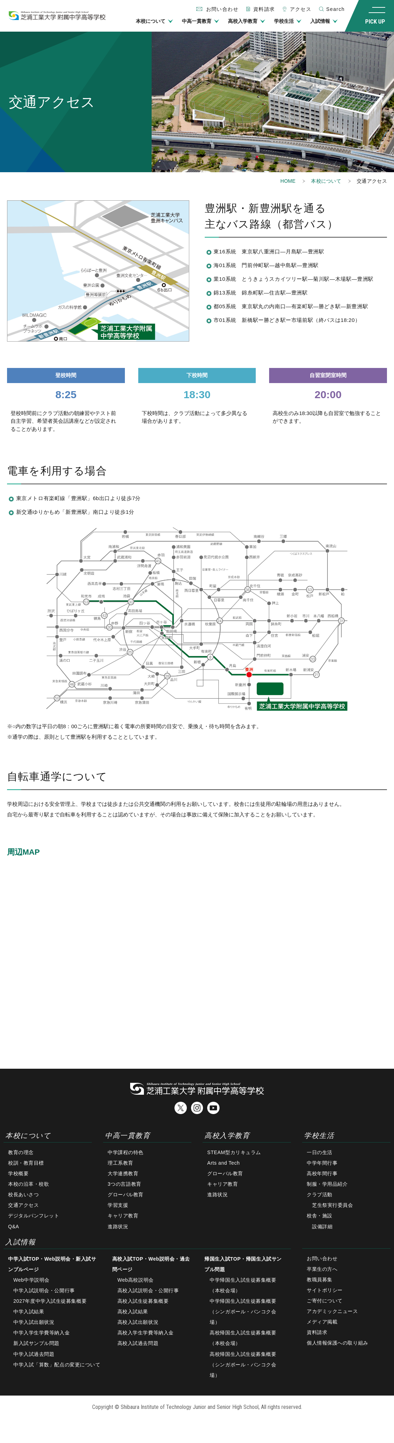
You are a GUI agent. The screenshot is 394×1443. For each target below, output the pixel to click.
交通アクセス (23, 1205)
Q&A (13, 1226)
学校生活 (284, 21)
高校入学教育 (243, 21)
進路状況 (118, 1226)
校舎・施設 (319, 1216)
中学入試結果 (28, 1311)
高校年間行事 (322, 1173)
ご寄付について (325, 1300)
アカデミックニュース (332, 1311)
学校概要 (18, 1173)
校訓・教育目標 (26, 1163)
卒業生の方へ (322, 1269)
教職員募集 (319, 1279)
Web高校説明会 (135, 1280)
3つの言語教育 (124, 1184)
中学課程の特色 (126, 1152)
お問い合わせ (322, 1258)
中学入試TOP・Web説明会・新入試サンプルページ (52, 1264)
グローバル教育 (126, 1194)
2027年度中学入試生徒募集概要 (50, 1301)
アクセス (301, 9)
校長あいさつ (23, 1194)
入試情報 (320, 21)
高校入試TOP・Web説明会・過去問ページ (151, 1264)
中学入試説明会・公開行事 (44, 1290)
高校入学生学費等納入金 (145, 1332)
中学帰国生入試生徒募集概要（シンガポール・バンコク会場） (243, 1311)
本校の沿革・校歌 (28, 1184)
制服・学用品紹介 (327, 1184)
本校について (150, 21)
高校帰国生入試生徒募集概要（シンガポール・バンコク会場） (243, 1364)
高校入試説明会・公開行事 (148, 1290)
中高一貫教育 (196, 21)
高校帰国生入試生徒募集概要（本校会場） (243, 1338)
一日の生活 (319, 1152)
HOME (288, 181)
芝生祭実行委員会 (332, 1205)
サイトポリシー (325, 1290)
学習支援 (118, 1205)
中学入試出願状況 (33, 1322)
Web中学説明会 (31, 1280)
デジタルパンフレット (33, 1216)
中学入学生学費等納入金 (41, 1332)
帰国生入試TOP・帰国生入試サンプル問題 (243, 1264)
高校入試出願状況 (137, 1322)
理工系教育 (120, 1163)
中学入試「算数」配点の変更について (57, 1364)
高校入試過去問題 (137, 1343)
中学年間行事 (322, 1163)
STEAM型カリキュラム (234, 1152)
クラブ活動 (319, 1194)
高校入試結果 (132, 1311)
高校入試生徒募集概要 (143, 1301)
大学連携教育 (123, 1173)
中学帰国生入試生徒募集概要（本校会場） (243, 1285)
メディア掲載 (322, 1322)
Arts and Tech (223, 1163)
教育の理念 (21, 1152)
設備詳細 (322, 1226)
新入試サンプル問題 (36, 1343)
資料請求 (264, 9)
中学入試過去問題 (33, 1354)
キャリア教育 (123, 1216)
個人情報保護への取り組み (337, 1343)
